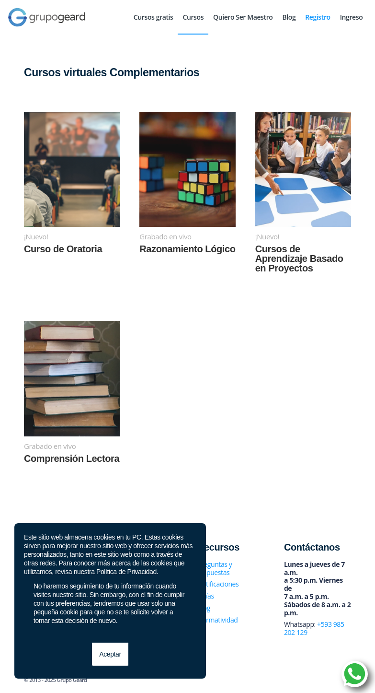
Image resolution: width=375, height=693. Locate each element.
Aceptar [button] (110, 654)
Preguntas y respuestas (214, 568)
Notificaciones (218, 583)
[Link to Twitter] (315, 681)
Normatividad (217, 619)
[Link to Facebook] (301, 681)
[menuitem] (153, 17)
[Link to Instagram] (329, 681)
